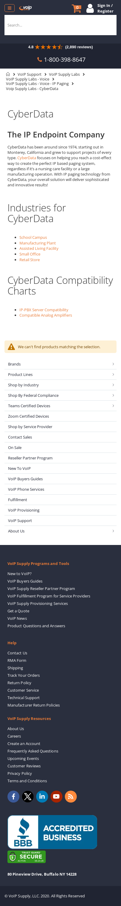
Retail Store (29, 259)
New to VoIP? (19, 573)
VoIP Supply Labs (64, 74)
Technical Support (23, 697)
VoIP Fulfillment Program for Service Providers (48, 596)
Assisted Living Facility (39, 248)
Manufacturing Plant (37, 243)
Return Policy (19, 682)
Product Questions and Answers (36, 625)
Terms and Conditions (27, 780)
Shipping (15, 667)
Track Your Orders (23, 675)
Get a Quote (18, 611)
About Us (15, 728)
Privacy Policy (19, 773)
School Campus (33, 237)
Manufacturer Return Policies (33, 705)
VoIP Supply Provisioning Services (37, 603)
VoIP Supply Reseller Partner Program (41, 588)
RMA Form (17, 660)
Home (8, 74)
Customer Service (23, 690)
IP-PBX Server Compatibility (43, 309)
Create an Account (23, 743)
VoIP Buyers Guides (24, 581)
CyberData (26, 157)
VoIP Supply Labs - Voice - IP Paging (37, 84)
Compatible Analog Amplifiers (45, 315)
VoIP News (17, 618)
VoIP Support (30, 74)
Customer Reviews (24, 766)
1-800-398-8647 (64, 59)
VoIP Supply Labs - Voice (27, 79)
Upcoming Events (23, 758)
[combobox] (60, 25)
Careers (14, 736)
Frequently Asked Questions (32, 751)
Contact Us (17, 653)
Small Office (29, 254)
